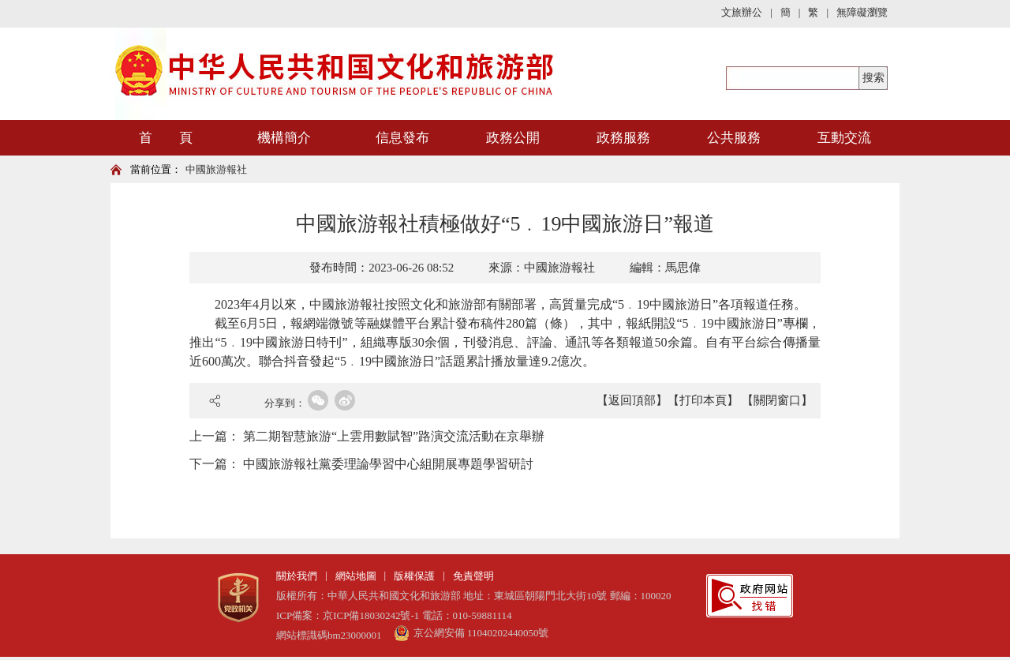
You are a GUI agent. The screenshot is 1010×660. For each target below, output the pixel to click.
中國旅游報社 (216, 169)
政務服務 (623, 137)
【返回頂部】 (632, 400)
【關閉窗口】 (777, 400)
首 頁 (166, 137)
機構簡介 (284, 137)
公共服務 (734, 137)
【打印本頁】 (703, 400)
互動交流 (844, 137)
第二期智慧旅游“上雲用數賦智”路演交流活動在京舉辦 (393, 436)
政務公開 (513, 137)
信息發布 (402, 137)
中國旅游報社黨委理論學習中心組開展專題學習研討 (388, 464)
